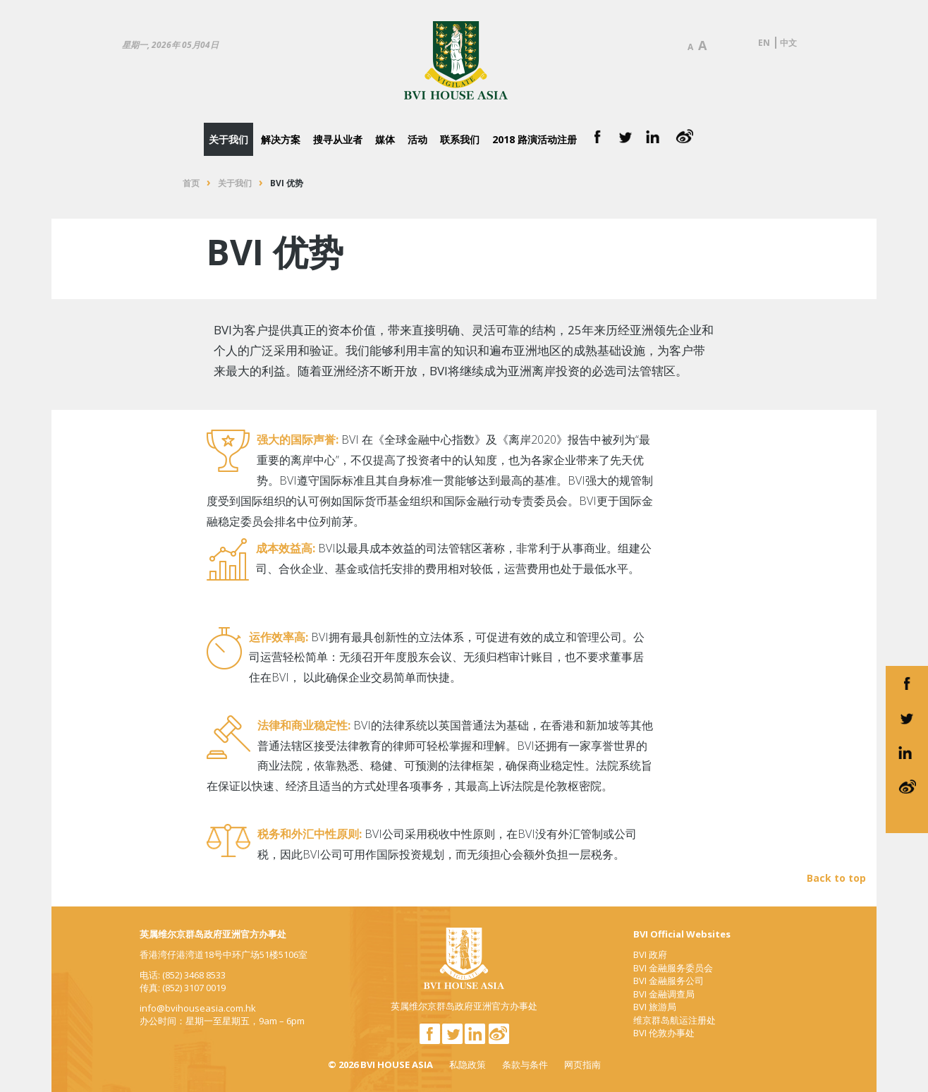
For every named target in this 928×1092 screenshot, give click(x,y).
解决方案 (280, 139)
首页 (191, 183)
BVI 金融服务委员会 (673, 967)
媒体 (385, 139)
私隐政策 (467, 1064)
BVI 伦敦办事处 (664, 1032)
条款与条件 (525, 1064)
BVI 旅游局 (654, 1006)
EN (764, 43)
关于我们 (228, 139)
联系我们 (460, 139)
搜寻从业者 (337, 139)
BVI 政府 (650, 954)
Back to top (836, 878)
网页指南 (582, 1064)
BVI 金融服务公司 (668, 980)
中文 (788, 43)
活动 (417, 139)
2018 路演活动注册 (534, 139)
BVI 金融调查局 (664, 994)
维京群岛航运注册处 (674, 1020)
